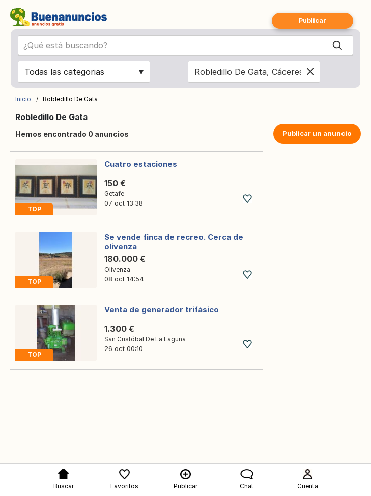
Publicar (312, 20)
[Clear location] (310, 72)
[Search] (337, 45)
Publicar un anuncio (316, 133)
